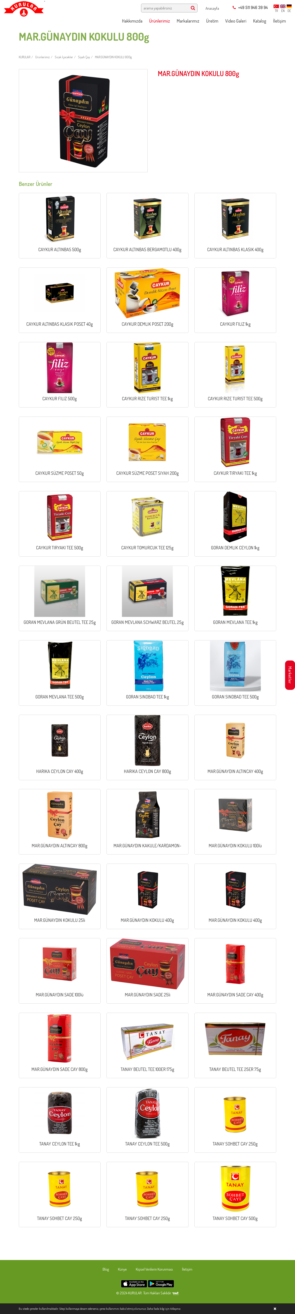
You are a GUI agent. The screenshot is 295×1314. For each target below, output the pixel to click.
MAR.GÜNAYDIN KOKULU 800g (113, 57)
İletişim (187, 1269)
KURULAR (24, 57)
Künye (122, 1269)
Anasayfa (212, 8)
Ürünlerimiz (42, 57)
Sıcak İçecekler (64, 57)
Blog (106, 1269)
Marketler (290, 675)
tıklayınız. (175, 1308)
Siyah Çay (84, 57)
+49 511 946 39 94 (250, 7)
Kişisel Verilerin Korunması (154, 1269)
